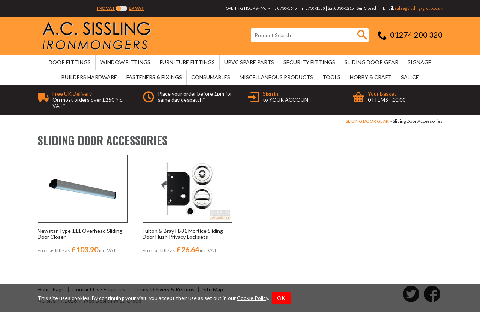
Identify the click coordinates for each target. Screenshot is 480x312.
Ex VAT (136, 8)
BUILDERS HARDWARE (89, 77)
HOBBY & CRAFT (371, 77)
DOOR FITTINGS (70, 62)
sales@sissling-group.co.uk (418, 8)
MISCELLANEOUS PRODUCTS (276, 77)
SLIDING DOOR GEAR (371, 62)
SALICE (410, 77)
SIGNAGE (419, 62)
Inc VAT (106, 8)
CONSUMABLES (210, 77)
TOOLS (331, 77)
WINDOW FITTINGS (125, 62)
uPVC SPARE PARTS (249, 62)
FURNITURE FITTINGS (187, 62)
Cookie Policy (252, 298)
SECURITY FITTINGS (309, 62)
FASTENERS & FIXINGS (154, 77)
